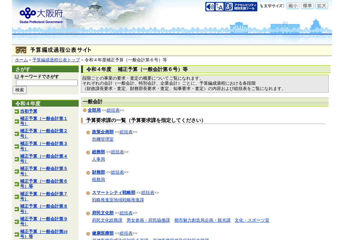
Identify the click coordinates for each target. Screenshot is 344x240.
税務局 (98, 179)
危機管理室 (103, 139)
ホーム (21, 60)
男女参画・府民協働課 (148, 220)
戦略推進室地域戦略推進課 (118, 200)
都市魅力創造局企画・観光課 (202, 220)
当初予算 (28, 111)
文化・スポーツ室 (252, 220)
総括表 (113, 110)
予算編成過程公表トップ (56, 60)
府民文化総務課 (107, 220)
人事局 (98, 159)
